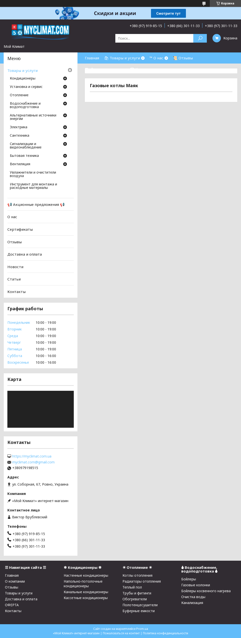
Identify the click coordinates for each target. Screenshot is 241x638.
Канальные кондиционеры (86, 591)
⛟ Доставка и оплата (105, 68)
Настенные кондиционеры (86, 575)
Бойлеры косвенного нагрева (206, 591)
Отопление (19, 95)
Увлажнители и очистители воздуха (33, 174)
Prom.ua (142, 629)
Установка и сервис (26, 87)
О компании (15, 581)
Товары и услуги (22, 70)
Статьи (14, 279)
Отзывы (14, 241)
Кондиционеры (22, 79)
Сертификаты (20, 229)
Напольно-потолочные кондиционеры (83, 583)
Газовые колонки (195, 585)
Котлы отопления (137, 575)
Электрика (18, 127)
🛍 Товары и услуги (122, 57)
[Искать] (200, 38)
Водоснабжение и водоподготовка (25, 105)
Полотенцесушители (140, 605)
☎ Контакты (142, 68)
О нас (12, 216)
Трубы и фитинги (136, 593)
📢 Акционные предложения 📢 (36, 204)
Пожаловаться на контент (121, 633)
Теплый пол (132, 587)
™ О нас (156, 57)
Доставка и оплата (24, 254)
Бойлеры (188, 579)
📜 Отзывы (183, 57)
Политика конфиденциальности (165, 633)
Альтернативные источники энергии (33, 117)
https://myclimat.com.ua (31, 456)
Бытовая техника (24, 156)
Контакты (16, 291)
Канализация (192, 602)
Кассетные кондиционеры (86, 597)
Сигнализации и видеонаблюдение (26, 145)
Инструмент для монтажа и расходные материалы (33, 186)
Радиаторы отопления (141, 581)
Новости (15, 266)
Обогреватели (134, 599)
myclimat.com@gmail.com (33, 462)
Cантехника (19, 136)
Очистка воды (193, 596)
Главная (92, 57)
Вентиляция (20, 164)
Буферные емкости (138, 610)
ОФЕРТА (12, 605)
